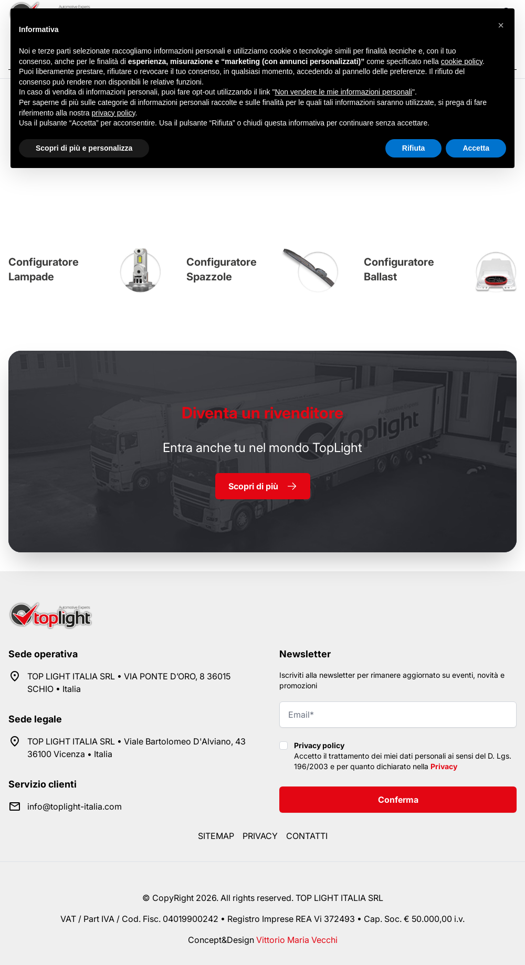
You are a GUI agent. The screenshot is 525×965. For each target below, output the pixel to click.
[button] (500, 25)
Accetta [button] (476, 148)
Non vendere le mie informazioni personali (343, 92)
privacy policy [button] (113, 113)
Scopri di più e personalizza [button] (84, 148)
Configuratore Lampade (43, 269)
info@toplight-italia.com (74, 806)
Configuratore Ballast (399, 269)
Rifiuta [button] (413, 148)
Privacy (443, 766)
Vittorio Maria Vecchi (297, 940)
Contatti (307, 836)
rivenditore (262, 412)
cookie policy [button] (461, 61)
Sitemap (216, 836)
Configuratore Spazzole (221, 269)
